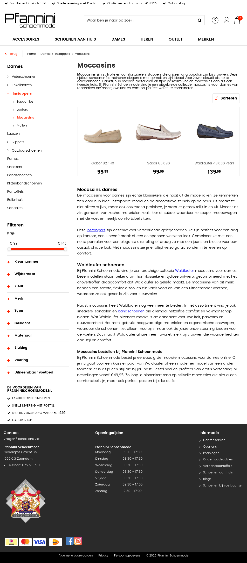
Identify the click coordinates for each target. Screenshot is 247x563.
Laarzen (13, 133)
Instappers (22, 93)
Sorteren (228, 98)
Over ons (210, 446)
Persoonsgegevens (127, 555)
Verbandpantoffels (217, 466)
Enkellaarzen (21, 85)
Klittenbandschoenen (24, 183)
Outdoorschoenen (26, 150)
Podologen (211, 453)
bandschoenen (131, 311)
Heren (147, 39)
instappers (96, 230)
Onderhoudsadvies (218, 459)
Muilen (22, 125)
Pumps (13, 159)
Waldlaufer (184, 271)
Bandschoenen (19, 175)
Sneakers (14, 167)
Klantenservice (214, 440)
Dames (118, 39)
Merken (206, 39)
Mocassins (25, 117)
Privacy (103, 555)
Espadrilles (25, 101)
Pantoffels (15, 191)
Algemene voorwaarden (76, 555)
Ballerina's (15, 200)
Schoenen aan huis (75, 39)
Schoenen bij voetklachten (223, 485)
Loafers (22, 109)
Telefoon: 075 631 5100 (24, 465)
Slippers (17, 142)
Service (215, 20)
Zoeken (199, 20)
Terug (13, 53)
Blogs (207, 479)
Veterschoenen (23, 76)
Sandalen (15, 208)
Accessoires (26, 39)
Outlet (176, 39)
